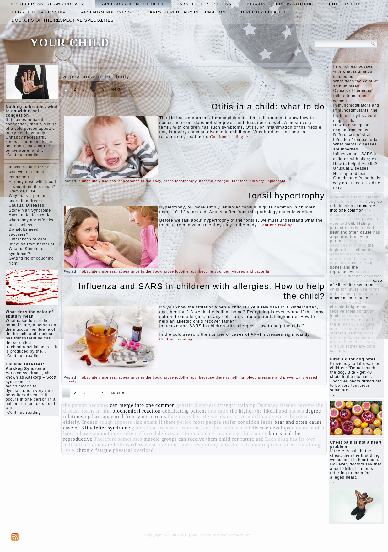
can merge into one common (142, 405)
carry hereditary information (186, 12)
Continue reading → (26, 155)
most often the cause (168, 444)
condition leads (255, 422)
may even (303, 427)
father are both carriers (116, 444)
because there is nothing (280, 4)
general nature (148, 427)
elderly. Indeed (80, 422)
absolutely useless (205, 4)
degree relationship (39, 12)
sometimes (130, 439)
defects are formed (179, 433)
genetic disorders (196, 405)
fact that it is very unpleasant (258, 181)
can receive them (197, 439)
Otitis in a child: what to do (268, 106)
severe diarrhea (290, 416)
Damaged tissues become (286, 405)
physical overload (133, 450)
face (172, 416)
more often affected (133, 433)
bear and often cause (298, 422)
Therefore (105, 439)
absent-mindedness (106, 12)
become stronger (214, 181)
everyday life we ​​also (203, 416)
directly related (263, 12)
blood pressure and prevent (49, 4)
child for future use (241, 439)
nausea (296, 410)
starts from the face (188, 427)
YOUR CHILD (70, 42)
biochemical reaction (137, 410)
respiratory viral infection (224, 444)
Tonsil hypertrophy (286, 195)
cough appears (115, 422)
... (334, 394)
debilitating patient (184, 410)
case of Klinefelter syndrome (96, 427)
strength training (236, 405)
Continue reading (229, 136)
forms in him (96, 410)
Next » (118, 89)
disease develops (271, 427)
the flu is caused (232, 427)
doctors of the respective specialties (63, 20)
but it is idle (345, 4)
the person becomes (85, 405)
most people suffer (214, 422)
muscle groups (160, 439)
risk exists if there (155, 422)
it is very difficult (250, 416)
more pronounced (275, 444)
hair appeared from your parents (129, 416)
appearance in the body (133, 4)
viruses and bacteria (250, 271)
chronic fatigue (94, 450)
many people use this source (234, 433)
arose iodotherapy (180, 181)
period (184, 422)
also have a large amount (355, 197)
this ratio (218, 410)
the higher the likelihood (258, 410)
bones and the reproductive (344, 269)
